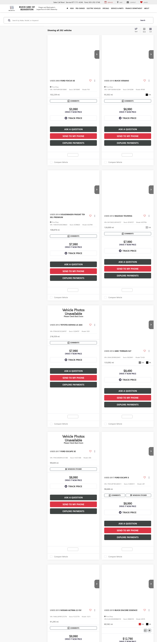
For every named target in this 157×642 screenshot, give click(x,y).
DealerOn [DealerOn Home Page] (57, 620)
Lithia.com (76, 611)
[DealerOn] (32, 620)
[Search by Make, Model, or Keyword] (75, 20)
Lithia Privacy (31, 611)
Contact (22, 611)
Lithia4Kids (85, 611)
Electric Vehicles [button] (94, 8)
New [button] (72, 8)
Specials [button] (106, 8)
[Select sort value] (136, 30)
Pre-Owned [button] (80, 8)
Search (142, 20)
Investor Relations (53, 611)
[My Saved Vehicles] (144, 2)
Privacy (69, 620)
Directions (41, 611)
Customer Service (96, 611)
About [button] (146, 8)
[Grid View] (143, 30)
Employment (66, 611)
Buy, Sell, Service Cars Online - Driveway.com (121, 611)
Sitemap (63, 620)
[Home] (67, 8)
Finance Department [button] (133, 8)
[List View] (150, 30)
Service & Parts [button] (117, 8)
